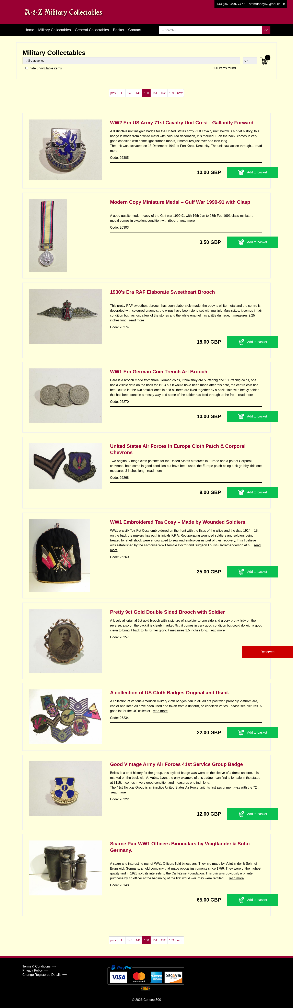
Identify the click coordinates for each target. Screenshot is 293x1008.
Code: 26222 (119, 799)
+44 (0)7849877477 (230, 4)
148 (129, 93)
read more (187, 220)
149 (138, 93)
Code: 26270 (119, 401)
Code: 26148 (119, 885)
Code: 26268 (119, 477)
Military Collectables (54, 30)
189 (171, 93)
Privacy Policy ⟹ (35, 970)
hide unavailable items (43, 68)
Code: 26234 (119, 718)
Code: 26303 (119, 227)
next (180, 93)
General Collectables (92, 30)
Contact (134, 30)
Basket (118, 30)
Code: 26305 (119, 157)
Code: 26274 (119, 327)
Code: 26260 (119, 557)
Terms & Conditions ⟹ (39, 966)
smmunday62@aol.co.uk (267, 4)
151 (154, 93)
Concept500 (152, 999)
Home (29, 30)
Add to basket (236, 172)
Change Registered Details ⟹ (44, 974)
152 (163, 93)
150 (146, 93)
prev (113, 93)
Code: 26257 (119, 637)
